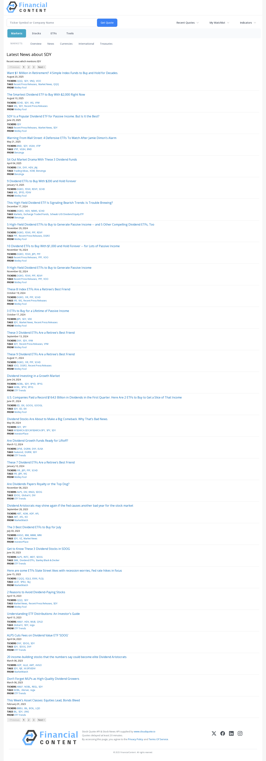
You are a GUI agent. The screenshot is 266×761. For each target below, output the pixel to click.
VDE (30, 319)
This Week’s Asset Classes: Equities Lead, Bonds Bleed (43, 700)
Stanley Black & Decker (47, 560)
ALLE (25, 665)
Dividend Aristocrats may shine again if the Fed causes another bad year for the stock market (70, 506)
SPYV (23, 387)
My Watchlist (217, 22)
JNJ (36, 167)
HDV (30, 167)
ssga (32, 625)
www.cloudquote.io (144, 731)
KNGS (31, 492)
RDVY (34, 189)
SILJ (28, 581)
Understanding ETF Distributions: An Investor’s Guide (43, 614)
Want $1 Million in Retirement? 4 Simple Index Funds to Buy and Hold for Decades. (62, 73)
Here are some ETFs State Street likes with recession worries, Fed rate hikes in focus (64, 570)
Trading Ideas (21, 170)
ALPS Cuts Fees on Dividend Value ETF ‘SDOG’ (37, 635)
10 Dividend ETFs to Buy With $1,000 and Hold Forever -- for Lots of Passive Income (63, 246)
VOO (38, 81)
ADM (25, 513)
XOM (32, 170)
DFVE (19, 448)
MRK (39, 535)
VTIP (38, 145)
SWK (16, 560)
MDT (32, 557)
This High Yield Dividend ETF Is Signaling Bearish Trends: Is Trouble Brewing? (60, 203)
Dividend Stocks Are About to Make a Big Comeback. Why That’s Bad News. (57, 419)
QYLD (40, 621)
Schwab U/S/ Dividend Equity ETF (67, 214)
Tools (70, 33)
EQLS (28, 578)
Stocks (36, 33)
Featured (18, 452)
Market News (45, 84)
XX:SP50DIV (29, 668)
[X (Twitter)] (214, 738)
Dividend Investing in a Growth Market (33, 376)
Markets (16, 33)
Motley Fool (20, 87)
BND (19, 145)
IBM (27, 535)
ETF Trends (20, 390)
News (50, 43)
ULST (16, 581)
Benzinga (19, 152)
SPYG (39, 383)
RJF (20, 668)
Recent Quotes (185, 22)
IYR (26, 297)
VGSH (32, 145)
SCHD (20, 102)
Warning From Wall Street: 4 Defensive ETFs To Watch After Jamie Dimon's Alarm (61, 138)
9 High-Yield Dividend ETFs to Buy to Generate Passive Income (49, 268)
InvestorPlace (21, 433)
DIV (25, 492)
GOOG (29, 405)
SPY (24, 427)
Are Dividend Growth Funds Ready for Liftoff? (37, 441)
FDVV (27, 189)
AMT (31, 665)
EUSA (40, 448)
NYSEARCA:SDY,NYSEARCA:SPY (29, 430)
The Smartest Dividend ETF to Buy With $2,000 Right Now (46, 94)
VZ (20, 538)
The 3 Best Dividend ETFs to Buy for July (34, 527)
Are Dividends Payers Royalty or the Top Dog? (38, 484)
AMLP (20, 621)
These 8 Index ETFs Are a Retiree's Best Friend (38, 289)
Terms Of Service (158, 739)
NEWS (34, 210)
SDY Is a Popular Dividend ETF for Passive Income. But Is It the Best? (53, 116)
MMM (33, 535)
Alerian (25, 690)
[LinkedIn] (231, 738)
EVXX (34, 578)
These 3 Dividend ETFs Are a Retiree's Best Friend (41, 333)
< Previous (13, 67)
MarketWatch (21, 520)
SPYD (21, 192)
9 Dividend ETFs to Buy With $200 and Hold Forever (41, 181)
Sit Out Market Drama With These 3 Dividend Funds (42, 159)
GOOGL (38, 405)
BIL (26, 708)
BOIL (31, 708)
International (86, 43)
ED (18, 405)
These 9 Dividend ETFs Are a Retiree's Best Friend (41, 354)
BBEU (20, 708)
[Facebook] (222, 738)
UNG (26, 711)
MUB (32, 621)
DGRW (27, 448)
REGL (34, 686)
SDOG (39, 492)
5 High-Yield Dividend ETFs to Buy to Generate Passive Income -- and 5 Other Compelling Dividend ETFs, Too (80, 224)
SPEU (23, 581)
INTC (26, 557)
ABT (19, 513)
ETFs (54, 33)
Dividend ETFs (27, 560)
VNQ (32, 81)
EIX (22, 405)
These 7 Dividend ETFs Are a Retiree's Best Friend (41, 462)
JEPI (33, 254)
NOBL (20, 383)
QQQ (20, 81)
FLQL (41, 578)
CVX (19, 167)
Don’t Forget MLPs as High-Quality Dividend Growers (43, 679)
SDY (26, 81)
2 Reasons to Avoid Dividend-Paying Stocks (36, 592)
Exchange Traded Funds (36, 214)
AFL (37, 513)
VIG (32, 102)
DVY (25, 167)
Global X (26, 495)
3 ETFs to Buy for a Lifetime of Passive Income (38, 311)
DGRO (20, 189)
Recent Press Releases (25, 84)
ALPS (19, 492)
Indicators (246, 22)
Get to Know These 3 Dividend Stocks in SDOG (38, 549)
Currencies (66, 43)
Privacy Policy (135, 739)
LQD (37, 708)
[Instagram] (240, 738)
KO (26, 516)
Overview (35, 43)
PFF (33, 232)
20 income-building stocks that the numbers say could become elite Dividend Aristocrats (67, 657)
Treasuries (106, 43)
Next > (41, 67)
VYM (37, 102)
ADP (31, 513)
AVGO (20, 535)
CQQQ (20, 578)
